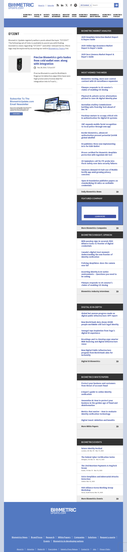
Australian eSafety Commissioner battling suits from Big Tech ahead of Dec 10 (98, 107)
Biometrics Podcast (117, 15)
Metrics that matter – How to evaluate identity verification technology (98, 413)
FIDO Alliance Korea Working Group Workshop (100, 490)
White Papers (64, 537)
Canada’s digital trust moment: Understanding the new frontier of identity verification (96, 254)
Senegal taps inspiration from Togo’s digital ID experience (98, 332)
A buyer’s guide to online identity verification (96, 393)
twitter (66, 5)
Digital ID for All (37, 15)
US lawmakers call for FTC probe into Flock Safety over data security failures (99, 162)
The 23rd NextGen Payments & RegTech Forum (100, 468)
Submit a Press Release (69, 549)
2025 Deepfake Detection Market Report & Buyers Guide (99, 38)
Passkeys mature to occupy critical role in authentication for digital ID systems (99, 117)
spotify (75, 5)
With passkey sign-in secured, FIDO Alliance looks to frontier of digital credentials (97, 243)
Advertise (30, 549)
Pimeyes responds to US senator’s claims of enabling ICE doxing (96, 88)
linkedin (62, 5)
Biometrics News (27, 15)
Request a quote (107, 537)
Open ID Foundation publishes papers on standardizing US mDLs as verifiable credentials (99, 183)
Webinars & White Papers (95, 15)
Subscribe (51, 5)
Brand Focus (74, 15)
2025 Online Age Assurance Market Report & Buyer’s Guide (97, 47)
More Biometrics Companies (94, 228)
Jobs (94, 549)
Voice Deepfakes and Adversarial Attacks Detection (100, 479)
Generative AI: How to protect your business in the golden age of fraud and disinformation (99, 402)
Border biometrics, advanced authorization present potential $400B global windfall (99, 135)
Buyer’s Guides (46, 15)
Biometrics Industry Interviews (95, 291)
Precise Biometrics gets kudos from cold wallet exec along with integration (52, 60)
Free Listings (52, 549)
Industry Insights (66, 15)
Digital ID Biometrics (90, 361)
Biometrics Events (106, 15)
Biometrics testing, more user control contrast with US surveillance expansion (99, 80)
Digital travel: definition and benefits (98, 420)
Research (50, 537)
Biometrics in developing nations (68, 541)
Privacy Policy (105, 549)
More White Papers (89, 426)
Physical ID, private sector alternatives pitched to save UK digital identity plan (99, 97)
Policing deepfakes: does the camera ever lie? (98, 264)
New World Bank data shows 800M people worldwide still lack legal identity (100, 323)
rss (57, 5)
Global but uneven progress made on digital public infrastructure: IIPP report (99, 314)
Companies (79, 537)
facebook (71, 5)
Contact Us (85, 549)
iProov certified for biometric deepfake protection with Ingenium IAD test (99, 153)
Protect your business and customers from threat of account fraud (98, 384)
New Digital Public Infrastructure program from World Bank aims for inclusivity (97, 352)
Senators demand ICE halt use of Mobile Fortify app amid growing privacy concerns (99, 172)
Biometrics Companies (83, 15)
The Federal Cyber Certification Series (100, 458)
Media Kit (41, 549)
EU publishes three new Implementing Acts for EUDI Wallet (98, 145)
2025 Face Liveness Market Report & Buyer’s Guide (97, 55)
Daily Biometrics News (91, 192)
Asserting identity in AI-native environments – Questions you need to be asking (99, 274)
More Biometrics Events (92, 499)
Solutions (92, 537)
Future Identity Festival (100, 449)
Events (47, 541)
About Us (41, 5)
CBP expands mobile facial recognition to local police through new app (98, 125)
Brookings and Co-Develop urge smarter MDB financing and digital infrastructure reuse (99, 341)
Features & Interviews (56, 15)
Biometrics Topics (56, 48)
